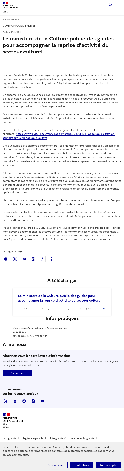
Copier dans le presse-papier (42, 259)
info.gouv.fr (56, 438)
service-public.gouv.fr (82, 438)
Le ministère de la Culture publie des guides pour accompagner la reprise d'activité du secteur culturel (60, 298)
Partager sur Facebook (6, 259)
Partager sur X (15, 259)
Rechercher (110, 4)
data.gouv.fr (9, 438)
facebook (24, 401)
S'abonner (17, 373)
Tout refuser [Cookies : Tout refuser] (81, 465)
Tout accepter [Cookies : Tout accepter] (108, 465)
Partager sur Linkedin (24, 259)
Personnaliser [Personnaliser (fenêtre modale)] (55, 465)
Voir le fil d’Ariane (11, 19)
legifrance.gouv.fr (33, 438)
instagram (33, 401)
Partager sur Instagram (33, 259)
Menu (119, 4)
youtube (42, 401)
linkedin (15, 401)
